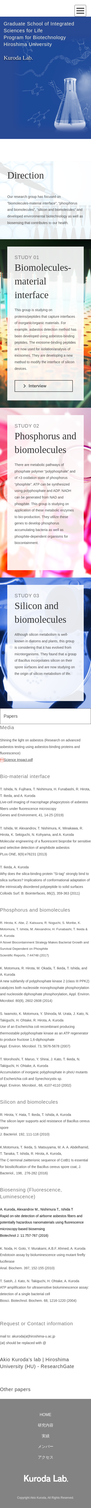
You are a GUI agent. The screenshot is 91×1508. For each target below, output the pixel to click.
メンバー (45, 1446)
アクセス (45, 1457)
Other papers (15, 1389)
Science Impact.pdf (16, 760)
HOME (45, 1415)
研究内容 (45, 1425)
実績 (46, 1436)
